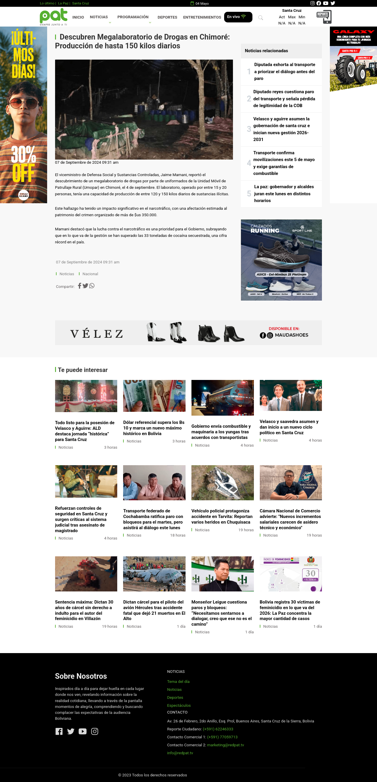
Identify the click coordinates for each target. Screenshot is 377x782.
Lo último (47, 3)
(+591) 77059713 (222, 737)
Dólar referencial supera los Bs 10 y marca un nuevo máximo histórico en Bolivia (153, 428)
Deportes (167, 17)
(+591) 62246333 (218, 729)
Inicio (78, 17)
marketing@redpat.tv (225, 745)
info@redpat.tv (180, 753)
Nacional (90, 274)
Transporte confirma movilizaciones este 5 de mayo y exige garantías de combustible (284, 163)
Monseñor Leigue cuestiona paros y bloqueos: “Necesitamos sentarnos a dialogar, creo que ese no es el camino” (221, 613)
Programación (133, 17)
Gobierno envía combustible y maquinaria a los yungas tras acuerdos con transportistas (221, 432)
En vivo (236, 16)
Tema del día (178, 681)
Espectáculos (179, 705)
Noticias (99, 17)
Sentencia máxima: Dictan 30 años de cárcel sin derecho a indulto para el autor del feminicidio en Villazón (84, 610)
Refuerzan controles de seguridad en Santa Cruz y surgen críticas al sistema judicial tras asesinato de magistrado (81, 519)
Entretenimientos (202, 17)
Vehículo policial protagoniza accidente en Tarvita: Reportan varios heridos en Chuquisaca (221, 516)
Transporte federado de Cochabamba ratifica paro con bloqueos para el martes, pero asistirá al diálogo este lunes (153, 519)
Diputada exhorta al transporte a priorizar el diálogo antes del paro (284, 71)
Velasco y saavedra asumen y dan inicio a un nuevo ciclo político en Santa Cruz (289, 427)
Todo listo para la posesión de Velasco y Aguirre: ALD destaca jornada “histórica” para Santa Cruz (85, 431)
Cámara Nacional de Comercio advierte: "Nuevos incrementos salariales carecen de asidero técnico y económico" (290, 519)
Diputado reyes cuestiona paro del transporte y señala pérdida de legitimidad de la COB (284, 98)
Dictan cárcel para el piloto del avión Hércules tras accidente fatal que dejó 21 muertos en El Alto (154, 610)
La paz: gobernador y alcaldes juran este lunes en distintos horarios (284, 193)
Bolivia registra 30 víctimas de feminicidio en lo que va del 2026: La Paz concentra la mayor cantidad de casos (290, 610)
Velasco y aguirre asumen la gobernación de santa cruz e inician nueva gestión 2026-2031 (281, 129)
